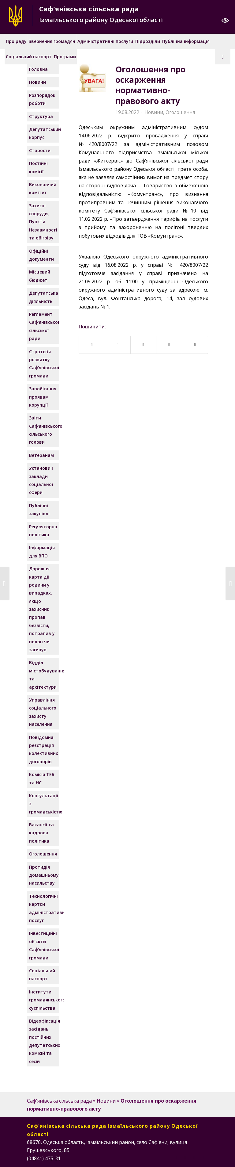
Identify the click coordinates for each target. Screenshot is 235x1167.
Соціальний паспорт (42, 974)
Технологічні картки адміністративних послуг (43, 908)
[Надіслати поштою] (194, 345)
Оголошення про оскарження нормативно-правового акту (150, 85)
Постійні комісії (38, 167)
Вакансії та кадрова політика (41, 833)
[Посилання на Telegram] (203, 1157)
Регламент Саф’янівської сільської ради (43, 326)
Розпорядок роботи (42, 99)
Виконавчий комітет (42, 188)
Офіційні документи (41, 255)
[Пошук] (222, 56)
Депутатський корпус (43, 133)
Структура (41, 116)
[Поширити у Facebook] (92, 345)
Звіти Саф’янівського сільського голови (43, 430)
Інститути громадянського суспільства (43, 1000)
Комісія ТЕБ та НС (41, 778)
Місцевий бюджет (39, 276)
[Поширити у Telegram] (117, 345)
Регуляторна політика (43, 531)
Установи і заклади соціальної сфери (41, 480)
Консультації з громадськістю (43, 804)
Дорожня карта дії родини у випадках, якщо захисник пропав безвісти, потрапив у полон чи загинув (42, 609)
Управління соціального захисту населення (42, 712)
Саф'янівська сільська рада (59, 1100)
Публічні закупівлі (39, 509)
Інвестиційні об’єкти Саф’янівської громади (43, 945)
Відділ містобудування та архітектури (43, 675)
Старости (39, 150)
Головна (38, 69)
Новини (153, 112)
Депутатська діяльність (43, 297)
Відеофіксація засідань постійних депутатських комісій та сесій (43, 1041)
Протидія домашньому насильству (43, 875)
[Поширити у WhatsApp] (169, 345)
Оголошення (180, 112)
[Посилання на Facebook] (176, 1157)
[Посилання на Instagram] (185, 1157)
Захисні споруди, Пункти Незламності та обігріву (43, 222)
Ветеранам (41, 455)
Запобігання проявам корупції (42, 397)
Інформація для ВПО (42, 551)
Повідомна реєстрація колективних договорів (43, 749)
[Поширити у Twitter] (143, 345)
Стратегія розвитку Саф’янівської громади (43, 364)
